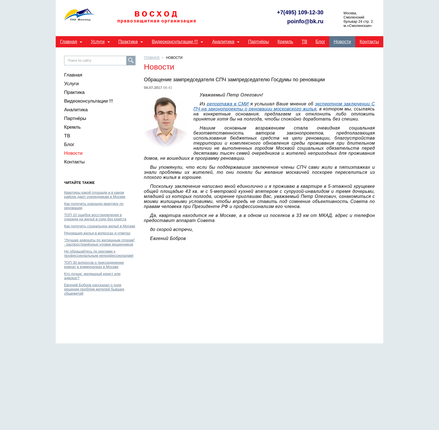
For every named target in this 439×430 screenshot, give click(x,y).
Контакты (369, 41)
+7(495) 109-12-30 (300, 12)
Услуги (97, 41)
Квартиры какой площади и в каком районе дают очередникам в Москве (94, 194)
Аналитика (223, 41)
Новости (342, 41)
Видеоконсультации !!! (175, 41)
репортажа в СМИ (228, 103)
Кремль (285, 41)
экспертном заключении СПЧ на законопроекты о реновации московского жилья (284, 106)
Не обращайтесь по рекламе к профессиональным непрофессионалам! (99, 253)
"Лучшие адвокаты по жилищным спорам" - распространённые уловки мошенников (99, 242)
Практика (128, 41)
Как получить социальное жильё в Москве (99, 226)
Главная (68, 41)
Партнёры (258, 41)
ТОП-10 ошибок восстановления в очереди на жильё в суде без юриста (95, 217)
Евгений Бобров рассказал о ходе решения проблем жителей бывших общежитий (94, 289)
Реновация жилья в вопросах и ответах (97, 233)
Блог (320, 41)
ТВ (304, 41)
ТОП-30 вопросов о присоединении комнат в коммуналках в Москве (94, 264)
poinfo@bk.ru (305, 21)
